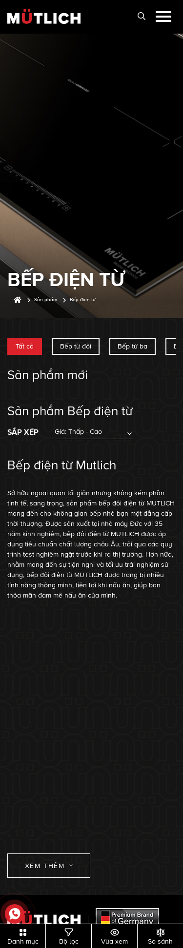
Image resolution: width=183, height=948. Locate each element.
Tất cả (25, 346)
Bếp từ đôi (75, 346)
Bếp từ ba (132, 346)
